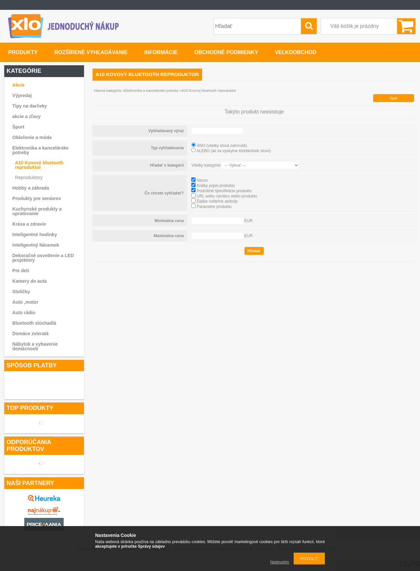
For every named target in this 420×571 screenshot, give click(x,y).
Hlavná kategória (107, 90)
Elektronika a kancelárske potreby (40, 150)
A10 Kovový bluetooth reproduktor (39, 165)
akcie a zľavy (26, 116)
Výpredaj (22, 95)
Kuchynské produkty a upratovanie (37, 211)
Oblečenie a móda (32, 137)
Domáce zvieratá (30, 333)
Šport (18, 127)
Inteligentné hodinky (34, 234)
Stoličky (21, 291)
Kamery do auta (29, 281)
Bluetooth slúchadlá (34, 323)
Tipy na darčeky (29, 106)
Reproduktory (29, 177)
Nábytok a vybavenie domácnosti (35, 346)
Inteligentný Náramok (35, 245)
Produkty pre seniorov (36, 198)
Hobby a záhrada (30, 188)
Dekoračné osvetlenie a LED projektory (43, 258)
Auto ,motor (25, 302)
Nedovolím (279, 562)
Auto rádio (23, 312)
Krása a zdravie (29, 224)
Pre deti (20, 270)
